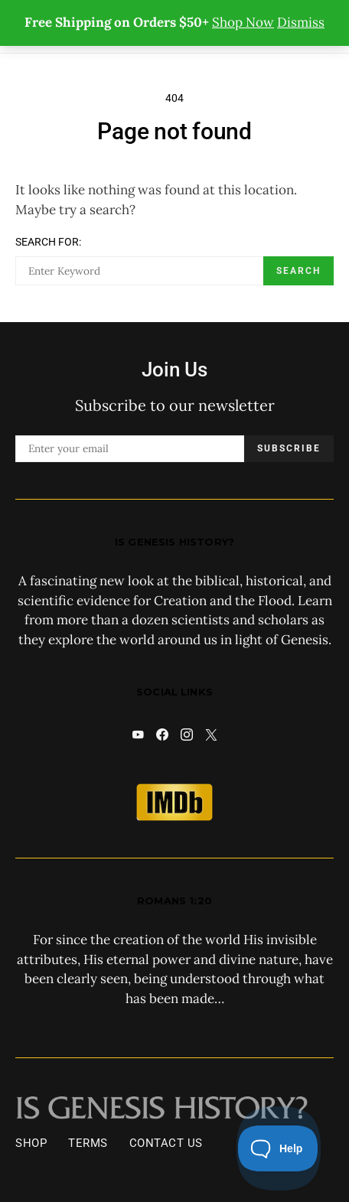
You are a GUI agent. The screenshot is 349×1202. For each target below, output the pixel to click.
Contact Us (166, 1143)
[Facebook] (162, 734)
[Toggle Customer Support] (278, 1149)
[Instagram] (186, 734)
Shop (31, 1143)
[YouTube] (137, 734)
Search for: (48, 242)
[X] (211, 734)
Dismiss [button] (301, 22)
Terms (88, 1143)
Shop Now (243, 22)
